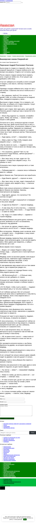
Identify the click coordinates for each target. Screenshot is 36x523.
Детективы (6, 451)
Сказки (5, 38)
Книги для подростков (9, 458)
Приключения (7, 449)
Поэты (5, 427)
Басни (5, 46)
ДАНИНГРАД (6, 35)
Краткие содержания (9, 442)
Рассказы (6, 39)
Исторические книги (8, 450)
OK (25, 519)
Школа (5, 49)
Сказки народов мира (18, 56)
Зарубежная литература (10, 44)
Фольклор (6, 454)
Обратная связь (7, 482)
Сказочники (6, 428)
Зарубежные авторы (9, 430)
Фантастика (6, 453)
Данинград (7, 25)
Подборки (6, 37)
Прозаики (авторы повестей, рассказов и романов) (17, 425)
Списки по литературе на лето (11, 439)
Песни (5, 53)
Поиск (1, 432)
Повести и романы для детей (11, 41)
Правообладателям (8, 485)
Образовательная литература (11, 457)
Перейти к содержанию (6, 0)
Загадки (5, 48)
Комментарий (3, 404)
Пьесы (5, 50)
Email (1, 402)
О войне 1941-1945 (8, 42)
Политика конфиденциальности (12, 484)
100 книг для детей (8, 441)
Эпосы (5, 455)
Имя (1, 399)
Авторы (5, 33)
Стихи (5, 45)
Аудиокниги (6, 52)
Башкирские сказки (30, 56)
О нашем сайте (7, 481)
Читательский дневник (9, 462)
